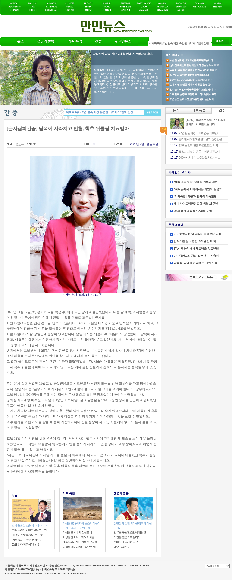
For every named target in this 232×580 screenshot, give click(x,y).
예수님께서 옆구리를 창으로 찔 (80, 542)
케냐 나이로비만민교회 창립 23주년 (196, 203)
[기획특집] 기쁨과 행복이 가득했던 (195, 196)
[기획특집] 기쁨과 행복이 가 (27, 539)
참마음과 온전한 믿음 (126, 542)
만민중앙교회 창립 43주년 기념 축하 (196, 255)
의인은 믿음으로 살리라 (127, 537)
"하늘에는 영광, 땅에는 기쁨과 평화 (196, 182)
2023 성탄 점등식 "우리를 (26, 544)
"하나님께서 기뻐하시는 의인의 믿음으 (198, 189)
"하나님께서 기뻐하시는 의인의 (29, 530)
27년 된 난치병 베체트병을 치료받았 (196, 248)
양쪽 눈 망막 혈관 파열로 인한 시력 (195, 263)
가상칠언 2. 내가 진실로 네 (77, 532)
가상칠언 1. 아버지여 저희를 (78, 537)
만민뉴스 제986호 (26, 144)
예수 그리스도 (121, 547)
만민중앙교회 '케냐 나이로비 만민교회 (197, 234)
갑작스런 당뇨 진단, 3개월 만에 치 (195, 241)
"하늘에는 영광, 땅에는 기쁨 (27, 535)
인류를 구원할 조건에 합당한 (130, 532)
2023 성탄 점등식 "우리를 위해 (193, 211)
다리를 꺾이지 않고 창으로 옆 (79, 547)
